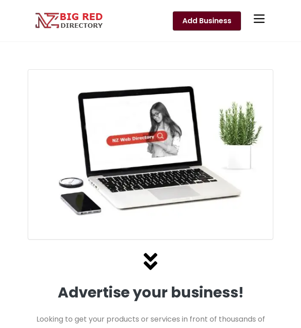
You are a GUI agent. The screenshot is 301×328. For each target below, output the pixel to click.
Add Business (206, 20)
